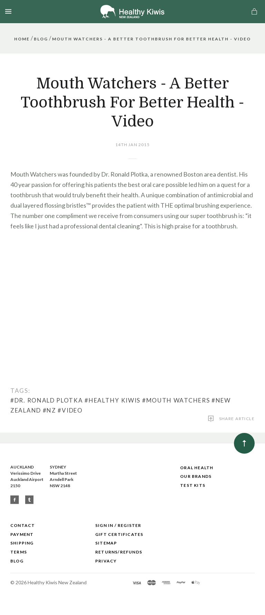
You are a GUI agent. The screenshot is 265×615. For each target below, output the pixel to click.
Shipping (22, 543)
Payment (21, 534)
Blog (16, 561)
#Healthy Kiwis (112, 400)
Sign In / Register (118, 525)
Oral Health (196, 467)
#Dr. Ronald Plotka (46, 400)
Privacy (106, 561)
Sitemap (106, 543)
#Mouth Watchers (176, 400)
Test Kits (192, 485)
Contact (22, 525)
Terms (18, 552)
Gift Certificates (119, 534)
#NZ (49, 410)
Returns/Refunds (118, 552)
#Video (70, 410)
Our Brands (196, 476)
